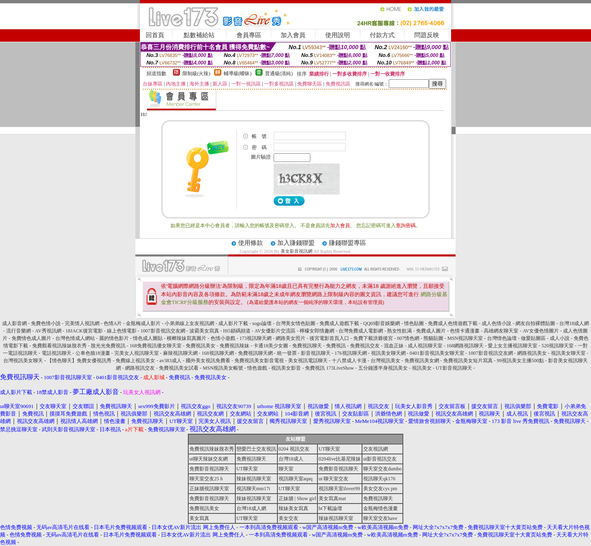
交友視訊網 (375, 449)
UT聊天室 (329, 449)
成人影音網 (14, 323)
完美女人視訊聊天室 (136, 353)
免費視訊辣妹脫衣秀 (211, 449)
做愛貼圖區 (533, 338)
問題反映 (426, 35)
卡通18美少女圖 (270, 346)
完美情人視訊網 (82, 323)
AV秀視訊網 (48, 331)
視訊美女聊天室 (568, 353)
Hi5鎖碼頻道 (237, 331)
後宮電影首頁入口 (329, 338)
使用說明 (337, 35)
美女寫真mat (332, 498)
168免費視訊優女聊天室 (156, 346)
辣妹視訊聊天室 (253, 479)
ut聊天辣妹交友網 (208, 459)
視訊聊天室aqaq (296, 479)
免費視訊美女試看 (179, 368)
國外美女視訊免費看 (208, 360)
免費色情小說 (46, 323)
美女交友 (288, 518)
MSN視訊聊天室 (465, 338)
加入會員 (293, 35)
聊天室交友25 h (206, 479)
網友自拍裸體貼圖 (535, 323)
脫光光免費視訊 (108, 346)
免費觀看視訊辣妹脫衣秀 (59, 346)
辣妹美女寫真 (293, 508)
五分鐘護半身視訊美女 (383, 368)
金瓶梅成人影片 (143, 323)
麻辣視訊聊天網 (180, 353)
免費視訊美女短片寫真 (468, 360)
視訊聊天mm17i (253, 488)
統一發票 (287, 353)
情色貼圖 (414, 323)
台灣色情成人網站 (75, 338)
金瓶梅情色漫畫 (380, 508)
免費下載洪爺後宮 (373, 338)
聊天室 (286, 469)
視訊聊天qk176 (379, 479)
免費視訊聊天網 (255, 353)
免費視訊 (336, 346)
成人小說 (560, 338)
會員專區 (248, 35)
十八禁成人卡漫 (349, 360)
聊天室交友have (380, 518)
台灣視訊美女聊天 (23, 360)
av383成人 (170, 360)
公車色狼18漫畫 (93, 353)
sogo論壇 (262, 323)
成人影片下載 (233, 323)
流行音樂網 (18, 331)
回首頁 (155, 35)
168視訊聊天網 (218, 353)
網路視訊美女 (532, 353)
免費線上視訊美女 (135, 360)
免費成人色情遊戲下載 (453, 323)
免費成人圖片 (431, 331)
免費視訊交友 (365, 346)
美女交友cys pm (380, 488)
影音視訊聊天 (316, 353)
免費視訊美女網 (421, 360)
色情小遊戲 (222, 338)
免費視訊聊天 (307, 346)
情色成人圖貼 (148, 338)
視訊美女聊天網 (388, 353)
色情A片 (113, 323)
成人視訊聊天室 (425, 346)
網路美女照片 (290, 338)
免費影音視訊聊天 (209, 469)
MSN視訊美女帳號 (223, 368)
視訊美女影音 (286, 368)
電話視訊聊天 (56, 353)
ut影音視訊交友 (380, 459)
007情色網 (408, 338)
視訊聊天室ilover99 (339, 488)
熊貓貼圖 (433, 338)
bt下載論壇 (330, 508)
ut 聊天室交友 (333, 479)
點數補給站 (199, 35)
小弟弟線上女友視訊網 (189, 323)
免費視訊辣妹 (234, 346)
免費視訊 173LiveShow (329, 368)
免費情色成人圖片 (31, 338)
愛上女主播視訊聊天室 (512, 346)
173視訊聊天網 (255, 338)
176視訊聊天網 (351, 353)
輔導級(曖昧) (238, 73)
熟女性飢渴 (399, 331)
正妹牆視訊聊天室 (209, 488)
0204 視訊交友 (294, 449)
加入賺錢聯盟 (295, 243)
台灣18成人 (291, 459)
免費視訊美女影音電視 (259, 360)
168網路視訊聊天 (465, 346)
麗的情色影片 (114, 338)
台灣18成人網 (574, 323)
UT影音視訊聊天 (454, 368)
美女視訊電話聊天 (308, 360)
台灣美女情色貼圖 (295, 323)
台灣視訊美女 (385, 360)
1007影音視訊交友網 (163, 331)
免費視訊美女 (200, 346)
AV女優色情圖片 (540, 331)
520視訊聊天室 (557, 346)
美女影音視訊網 (296, 251)
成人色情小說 (496, 323)
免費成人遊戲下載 (339, 323)
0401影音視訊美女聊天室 (437, 353)
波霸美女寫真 (204, 331)
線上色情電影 (122, 331)
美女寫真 (199, 518)
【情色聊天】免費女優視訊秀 (79, 360)
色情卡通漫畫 (465, 331)
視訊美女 (422, 368)
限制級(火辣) (196, 73)
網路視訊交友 (140, 368)
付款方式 (382, 35)
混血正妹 (394, 346)
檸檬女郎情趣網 (317, 331)
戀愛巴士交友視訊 (256, 449)
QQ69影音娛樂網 (381, 323)
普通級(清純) (279, 73)
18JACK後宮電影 (84, 331)
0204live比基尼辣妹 (340, 459)
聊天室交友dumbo (382, 469)
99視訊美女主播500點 (520, 360)
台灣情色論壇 (502, 338)
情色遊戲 (257, 368)
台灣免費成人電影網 (360, 331)
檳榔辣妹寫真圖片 (186, 338)
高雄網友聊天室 (501, 331)
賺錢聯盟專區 (347, 243)
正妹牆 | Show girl (297, 498)
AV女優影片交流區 (275, 331)
